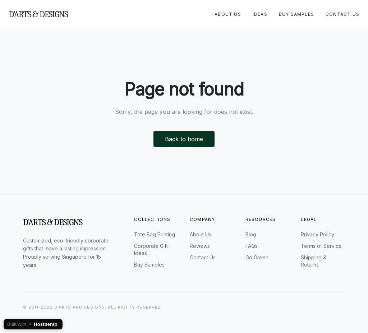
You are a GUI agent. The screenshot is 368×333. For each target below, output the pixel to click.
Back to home (184, 139)
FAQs (251, 246)
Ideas (260, 14)
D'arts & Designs (38, 14)
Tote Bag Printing (154, 234)
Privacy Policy (317, 234)
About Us (228, 14)
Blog (250, 234)
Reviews (200, 246)
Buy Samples (296, 14)
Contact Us (342, 14)
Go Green (256, 257)
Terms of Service (321, 246)
